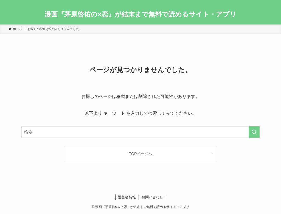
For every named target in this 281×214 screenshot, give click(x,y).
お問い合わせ (152, 197)
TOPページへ (140, 154)
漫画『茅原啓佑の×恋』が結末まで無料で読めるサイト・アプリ (140, 14)
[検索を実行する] (254, 132)
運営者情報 (127, 197)
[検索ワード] (140, 132)
